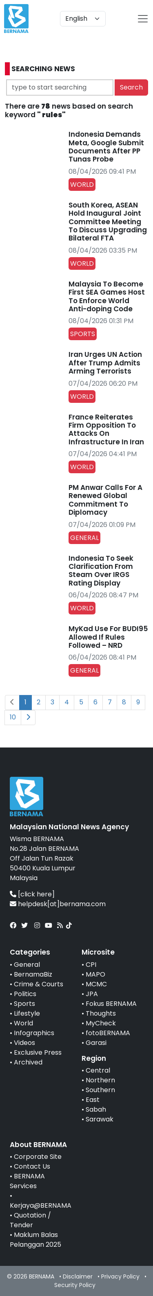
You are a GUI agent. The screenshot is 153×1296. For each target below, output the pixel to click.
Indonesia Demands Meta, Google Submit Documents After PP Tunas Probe (106, 146)
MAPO (95, 974)
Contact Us (32, 1166)
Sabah (96, 1109)
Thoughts (101, 1013)
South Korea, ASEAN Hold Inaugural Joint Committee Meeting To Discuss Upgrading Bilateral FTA (108, 221)
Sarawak (99, 1119)
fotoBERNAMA (108, 1033)
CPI (91, 964)
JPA (92, 994)
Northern (100, 1080)
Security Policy (74, 1285)
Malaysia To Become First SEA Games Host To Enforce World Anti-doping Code (107, 296)
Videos (24, 1042)
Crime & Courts (38, 984)
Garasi (96, 1042)
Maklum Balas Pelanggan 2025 (35, 1239)
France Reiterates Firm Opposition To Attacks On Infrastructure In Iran (106, 429)
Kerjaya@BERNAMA (40, 1205)
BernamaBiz (33, 974)
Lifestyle (27, 1013)
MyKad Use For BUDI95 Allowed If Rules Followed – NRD (108, 637)
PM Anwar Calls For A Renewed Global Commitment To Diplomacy (105, 500)
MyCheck (101, 1023)
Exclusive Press (38, 1052)
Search (131, 87)
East (93, 1099)
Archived (28, 1062)
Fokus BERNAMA (111, 1003)
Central (98, 1070)
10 (13, 717)
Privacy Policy (120, 1276)
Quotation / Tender (30, 1220)
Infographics (34, 1033)
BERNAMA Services (27, 1181)
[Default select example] (83, 18)
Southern (100, 1090)
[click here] (36, 894)
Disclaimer (78, 1276)
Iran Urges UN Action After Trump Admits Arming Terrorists (105, 363)
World (23, 1023)
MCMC (96, 984)
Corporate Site (38, 1156)
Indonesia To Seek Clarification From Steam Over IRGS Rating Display (101, 570)
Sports (24, 1003)
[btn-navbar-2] (143, 19)
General (27, 964)
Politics (25, 994)
